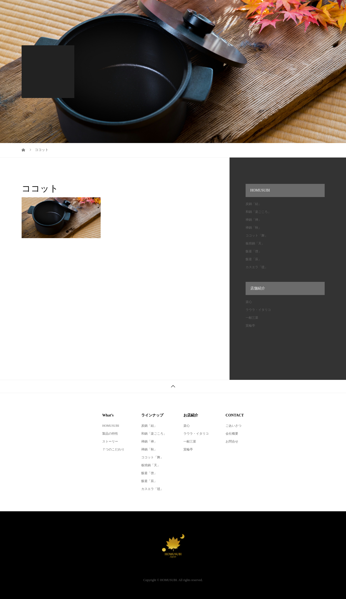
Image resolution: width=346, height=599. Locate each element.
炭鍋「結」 (253, 204)
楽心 (249, 302)
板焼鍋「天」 (255, 243)
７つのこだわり (113, 449)
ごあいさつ (233, 426)
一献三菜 (252, 318)
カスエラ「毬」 (257, 267)
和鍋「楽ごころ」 (258, 212)
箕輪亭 (250, 325)
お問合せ (232, 441)
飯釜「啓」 (253, 251)
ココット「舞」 (257, 235)
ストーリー (110, 441)
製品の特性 (110, 433)
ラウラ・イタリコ (258, 310)
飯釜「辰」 (253, 259)
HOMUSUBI (110, 426)
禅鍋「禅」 (253, 220)
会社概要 (232, 433)
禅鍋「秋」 (253, 227)
